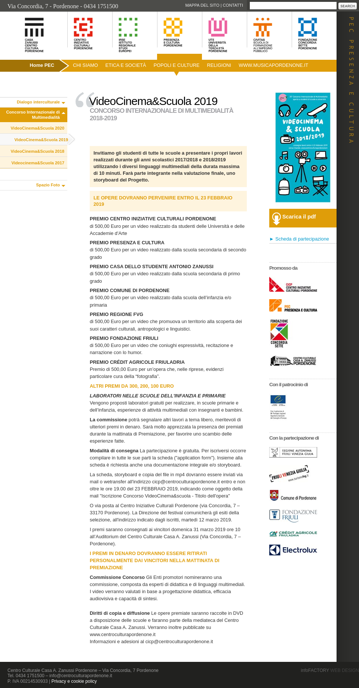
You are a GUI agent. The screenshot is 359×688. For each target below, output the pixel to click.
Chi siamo (85, 65)
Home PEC (42, 65)
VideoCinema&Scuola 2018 (37, 151)
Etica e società (125, 65)
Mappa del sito (202, 5)
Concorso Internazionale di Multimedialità (33, 115)
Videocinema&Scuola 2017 (37, 163)
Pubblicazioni (20, 81)
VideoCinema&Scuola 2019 (41, 139)
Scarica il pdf (299, 217)
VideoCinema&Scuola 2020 (37, 128)
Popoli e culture (177, 65)
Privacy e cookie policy (73, 681)
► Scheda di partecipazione (299, 239)
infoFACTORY (330, 670)
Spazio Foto (48, 185)
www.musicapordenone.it (273, 65)
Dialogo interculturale (38, 102)
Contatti (233, 5)
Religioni (219, 65)
